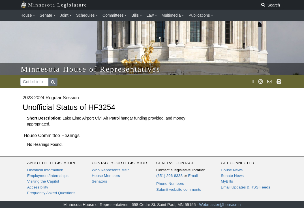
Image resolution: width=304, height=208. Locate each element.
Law (150, 15)
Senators (99, 181)
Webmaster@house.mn (220, 204)
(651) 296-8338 (169, 176)
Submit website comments (178, 189)
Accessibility (37, 187)
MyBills (227, 181)
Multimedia (171, 15)
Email (193, 176)
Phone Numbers (170, 183)
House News (232, 170)
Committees (113, 15)
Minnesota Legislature (54, 4)
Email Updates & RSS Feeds (245, 187)
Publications (199, 15)
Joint (64, 15)
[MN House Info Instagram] (260, 81)
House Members (106, 176)
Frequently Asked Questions (51, 193)
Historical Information (45, 170)
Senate (46, 15)
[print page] (279, 81)
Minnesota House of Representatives (90, 69)
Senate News (232, 176)
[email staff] (269, 81)
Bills (135, 15)
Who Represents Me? (110, 170)
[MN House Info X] (253, 81)
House (26, 15)
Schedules (85, 15)
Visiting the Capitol (43, 181)
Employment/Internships (47, 176)
